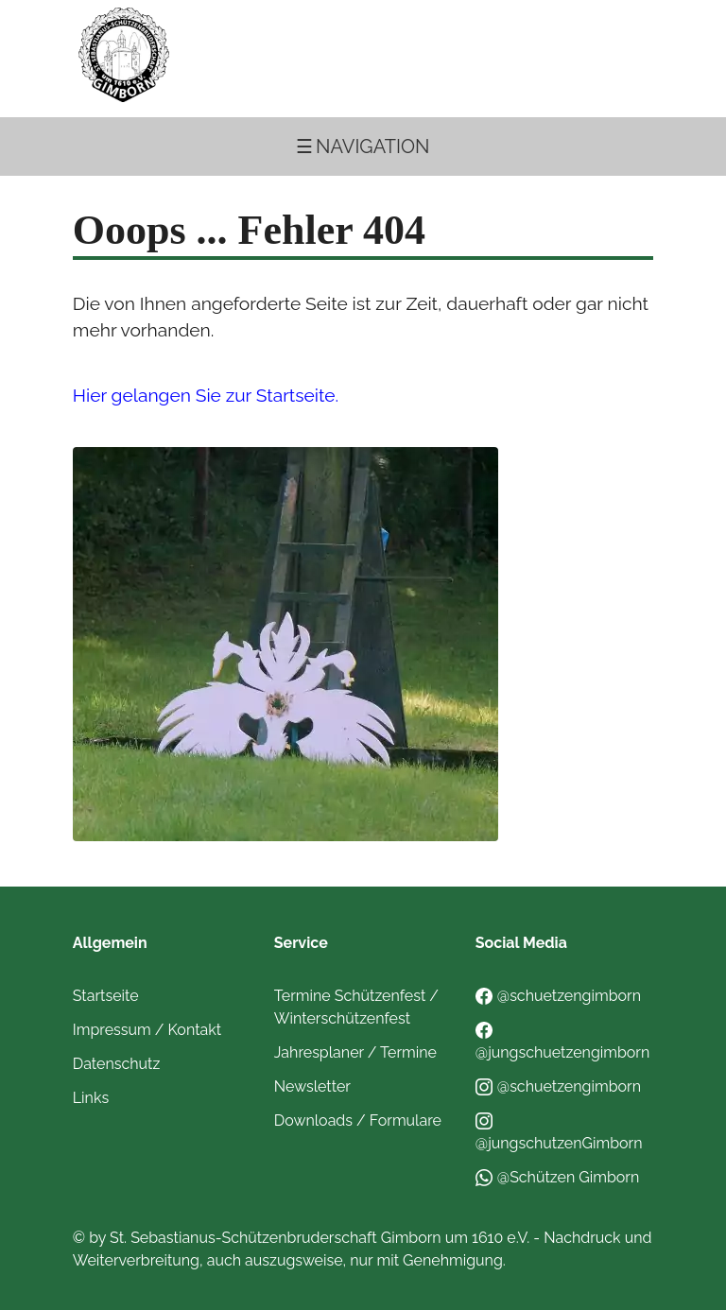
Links (91, 1098)
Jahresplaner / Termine (355, 1052)
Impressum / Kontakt (147, 1030)
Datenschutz (117, 1064)
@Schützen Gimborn (557, 1177)
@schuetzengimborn (558, 996)
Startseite (106, 996)
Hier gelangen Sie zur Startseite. (205, 395)
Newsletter (312, 1086)
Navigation (372, 146)
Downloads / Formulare (357, 1120)
